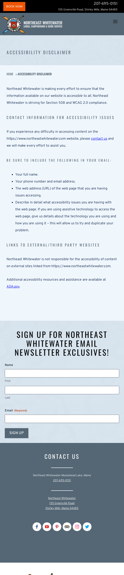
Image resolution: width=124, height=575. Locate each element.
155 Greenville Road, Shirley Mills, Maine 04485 (87, 10)
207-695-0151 (105, 3)
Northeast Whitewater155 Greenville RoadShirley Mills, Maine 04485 (61, 503)
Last (7, 398)
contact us (99, 139)
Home (10, 74)
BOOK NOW (14, 6)
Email (16, 411)
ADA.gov (13, 287)
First (7, 381)
